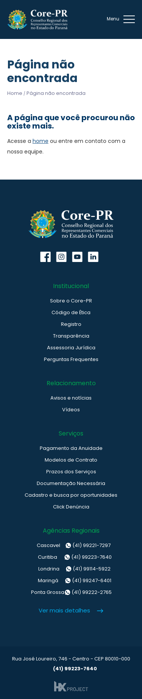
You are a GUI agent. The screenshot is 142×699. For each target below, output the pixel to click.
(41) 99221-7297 (71, 545)
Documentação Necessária (71, 483)
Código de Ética (71, 312)
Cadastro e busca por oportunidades (71, 495)
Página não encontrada (56, 93)
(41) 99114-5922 (71, 569)
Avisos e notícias (71, 397)
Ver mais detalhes (64, 610)
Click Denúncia (71, 506)
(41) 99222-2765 (71, 592)
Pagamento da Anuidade (71, 448)
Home (14, 93)
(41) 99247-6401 (71, 581)
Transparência (71, 335)
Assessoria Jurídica (71, 347)
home (40, 141)
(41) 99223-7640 (71, 557)
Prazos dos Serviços (71, 471)
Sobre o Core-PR (71, 300)
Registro (71, 324)
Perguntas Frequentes (71, 359)
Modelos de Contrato (71, 459)
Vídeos (71, 409)
